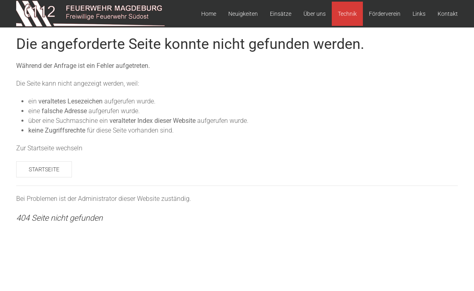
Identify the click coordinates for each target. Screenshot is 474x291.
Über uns (314, 14)
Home (208, 14)
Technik (347, 14)
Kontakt (448, 14)
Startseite (44, 169)
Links (419, 14)
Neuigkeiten (243, 14)
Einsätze (280, 14)
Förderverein (384, 14)
